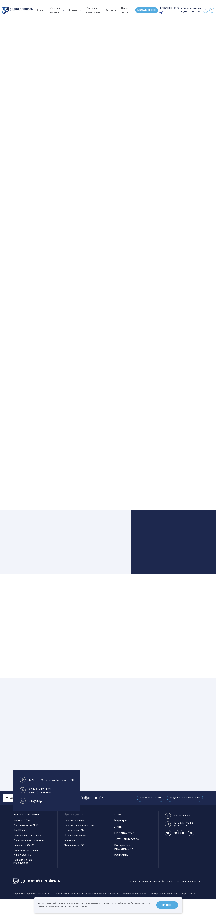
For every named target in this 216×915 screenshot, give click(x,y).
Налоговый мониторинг (26, 866)
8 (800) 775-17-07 (190, 12)
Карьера (120, 837)
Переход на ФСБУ (23, 861)
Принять (167, 905)
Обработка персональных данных (31, 910)
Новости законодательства (79, 842)
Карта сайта (188, 910)
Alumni (119, 843)
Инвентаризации (22, 871)
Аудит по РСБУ (21, 837)
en (212, 10)
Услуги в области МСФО (26, 842)
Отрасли (73, 10)
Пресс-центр (125, 10)
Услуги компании (26, 830)
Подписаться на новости (185, 814)
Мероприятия (124, 849)
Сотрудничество (126, 855)
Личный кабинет (178, 832)
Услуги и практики (55, 10)
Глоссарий (69, 856)
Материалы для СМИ (75, 861)
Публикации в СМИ (74, 846)
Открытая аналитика (75, 851)
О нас (39, 10)
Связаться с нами (150, 814)
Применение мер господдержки (22, 877)
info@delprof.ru (169, 8)
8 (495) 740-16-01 (190, 8)
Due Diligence (20, 846)
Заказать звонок (146, 10)
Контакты (111, 10)
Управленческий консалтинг (28, 856)
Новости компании (74, 837)
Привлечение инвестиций (27, 851)
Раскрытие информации (92, 10)
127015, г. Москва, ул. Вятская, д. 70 (179, 841)
